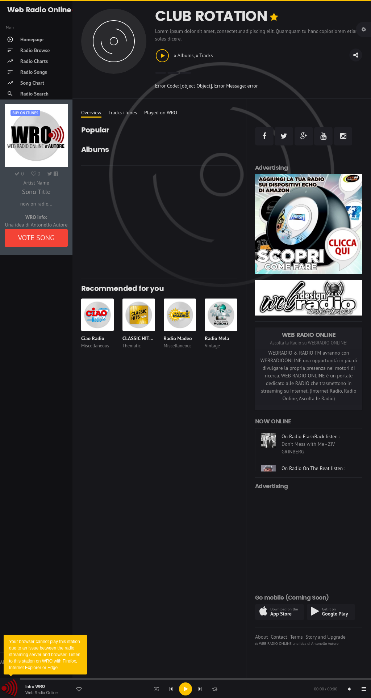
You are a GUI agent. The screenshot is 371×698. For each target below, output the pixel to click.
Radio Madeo (178, 338)
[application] (185, 689)
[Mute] (349, 689)
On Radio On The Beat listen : (313, 468)
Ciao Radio (92, 338)
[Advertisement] (159, 222)
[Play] (185, 688)
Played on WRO (160, 112)
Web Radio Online (41, 692)
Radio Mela (217, 338)
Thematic (131, 346)
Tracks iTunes (122, 112)
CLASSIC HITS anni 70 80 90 (153, 338)
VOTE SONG (36, 237)
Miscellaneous (95, 346)
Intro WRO (35, 686)
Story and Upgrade (325, 637)
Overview (91, 112)
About (261, 637)
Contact (279, 637)
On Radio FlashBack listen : (311, 436)
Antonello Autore (324, 643)
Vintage (212, 346)
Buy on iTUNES (25, 112)
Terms (296, 637)
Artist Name (36, 182)
